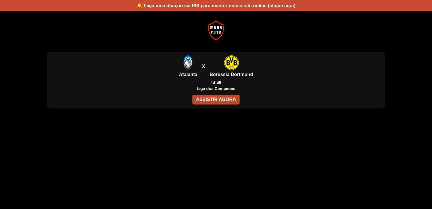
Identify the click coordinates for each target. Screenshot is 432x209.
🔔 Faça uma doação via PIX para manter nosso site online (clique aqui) (216, 5)
